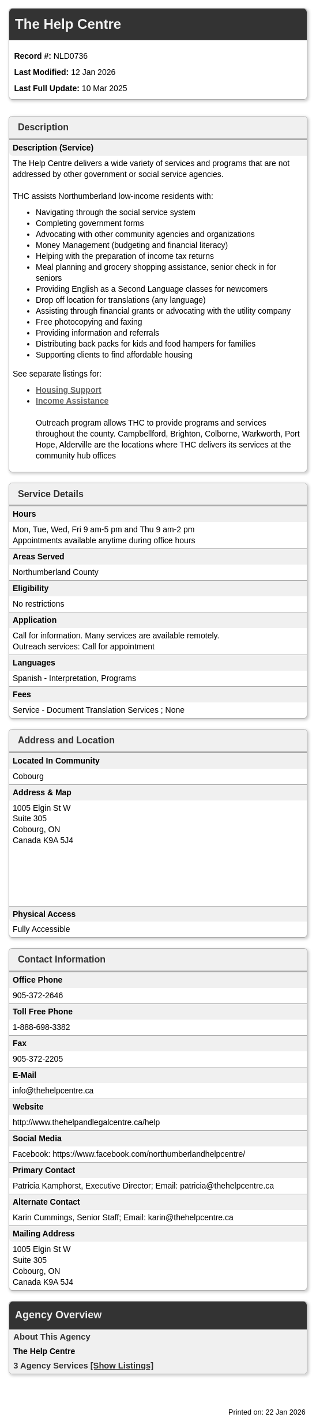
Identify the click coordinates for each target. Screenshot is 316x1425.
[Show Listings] (122, 1365)
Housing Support (68, 389)
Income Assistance (72, 400)
